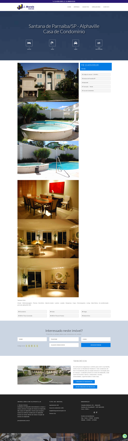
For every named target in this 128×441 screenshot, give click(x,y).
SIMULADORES (96, 7)
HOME (69, 7)
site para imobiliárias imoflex (64, 437)
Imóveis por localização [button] (24, 430)
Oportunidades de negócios (85, 387)
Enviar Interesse (96, 345)
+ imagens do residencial (84, 381)
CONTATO (106, 7)
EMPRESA (76, 7)
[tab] (64, 430)
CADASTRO (85, 7)
